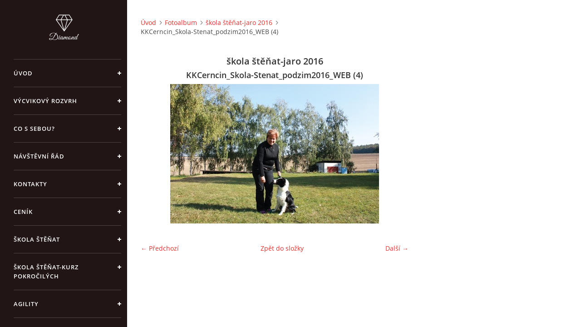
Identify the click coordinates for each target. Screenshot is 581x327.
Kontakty (30, 184)
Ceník (23, 212)
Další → (397, 248)
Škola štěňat (37, 239)
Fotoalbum (181, 22)
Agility (26, 304)
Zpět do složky (282, 248)
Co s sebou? (34, 128)
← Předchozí (160, 248)
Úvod (23, 73)
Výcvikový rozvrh (45, 101)
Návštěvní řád (39, 156)
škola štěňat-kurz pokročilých (46, 271)
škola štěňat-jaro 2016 (239, 22)
